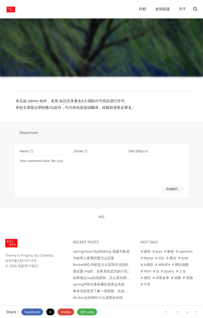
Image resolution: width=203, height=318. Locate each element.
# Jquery (167, 271)
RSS (101, 216)
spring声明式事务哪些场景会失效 (98, 284)
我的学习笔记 (28, 265)
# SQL (160, 258)
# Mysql (147, 258)
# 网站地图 (180, 264)
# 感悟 (146, 277)
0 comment (82, 47)
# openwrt (184, 251)
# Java (157, 251)
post (25, 55)
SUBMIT (172, 189)
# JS (156, 271)
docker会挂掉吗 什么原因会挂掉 (98, 297)
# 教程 (169, 251)
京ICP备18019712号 (21, 260)
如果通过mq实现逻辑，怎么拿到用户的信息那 (108, 277)
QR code (87, 312)
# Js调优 (147, 264)
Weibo (66, 312)
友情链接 (162, 9)
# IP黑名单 (161, 277)
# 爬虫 (172, 258)
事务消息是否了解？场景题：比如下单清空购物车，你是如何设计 (123, 290)
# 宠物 (188, 277)
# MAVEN (162, 264)
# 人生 (181, 271)
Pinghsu (27, 255)
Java (62, 47)
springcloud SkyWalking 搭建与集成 (101, 251)
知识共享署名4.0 (73, 101)
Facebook (32, 312)
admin (33, 101)
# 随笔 (146, 251)
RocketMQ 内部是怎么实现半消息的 (100, 264)
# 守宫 (146, 284)
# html (146, 271)
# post (183, 258)
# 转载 (176, 277)
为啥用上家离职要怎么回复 (93, 258)
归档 (142, 9)
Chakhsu (46, 255)
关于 (182, 9)
